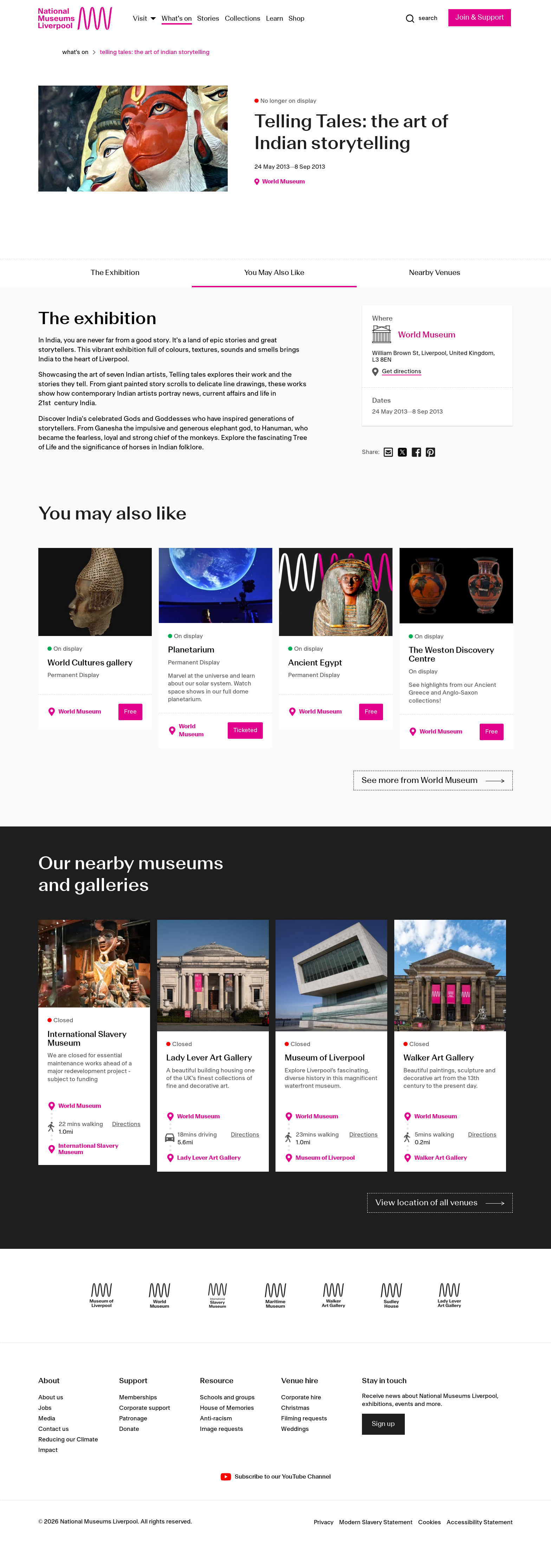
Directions (126, 1126)
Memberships (138, 1400)
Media (46, 1421)
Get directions (401, 371)
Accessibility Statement (480, 1525)
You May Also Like (274, 273)
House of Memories (227, 1411)
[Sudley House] (391, 1298)
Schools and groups (227, 1400)
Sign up (383, 1426)
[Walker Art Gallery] (333, 1298)
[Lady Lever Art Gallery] (449, 1298)
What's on (177, 18)
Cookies (429, 1525)
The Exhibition (115, 273)
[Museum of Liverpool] (101, 1298)
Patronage (133, 1421)
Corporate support (144, 1411)
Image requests (221, 1432)
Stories (208, 18)
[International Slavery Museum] (217, 1298)
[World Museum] (159, 1298)
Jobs (45, 1411)
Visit (140, 18)
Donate (129, 1432)
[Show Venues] (153, 19)
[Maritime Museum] (275, 1298)
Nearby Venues (434, 273)
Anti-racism (216, 1421)
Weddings (295, 1432)
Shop (297, 18)
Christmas (295, 1411)
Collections (242, 18)
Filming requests (304, 1421)
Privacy (323, 1525)
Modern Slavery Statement (376, 1525)
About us (50, 1400)
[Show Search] (419, 19)
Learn (274, 18)
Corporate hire (301, 1400)
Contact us (53, 1432)
